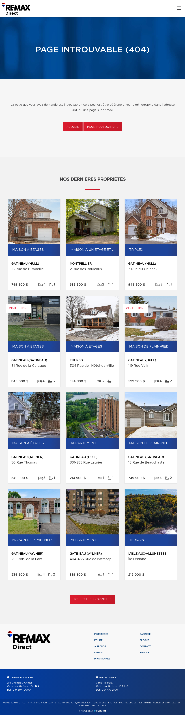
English (144, 652)
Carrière (145, 634)
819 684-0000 (22, 690)
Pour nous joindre (103, 127)
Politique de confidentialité (135, 703)
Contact (145, 646)
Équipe (98, 640)
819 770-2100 (110, 690)
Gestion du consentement (92, 705)
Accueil (72, 127)
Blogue (144, 640)
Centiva (100, 710)
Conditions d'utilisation (166, 703)
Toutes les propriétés (93, 599)
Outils (98, 652)
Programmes (102, 659)
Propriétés (101, 634)
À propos (100, 646)
